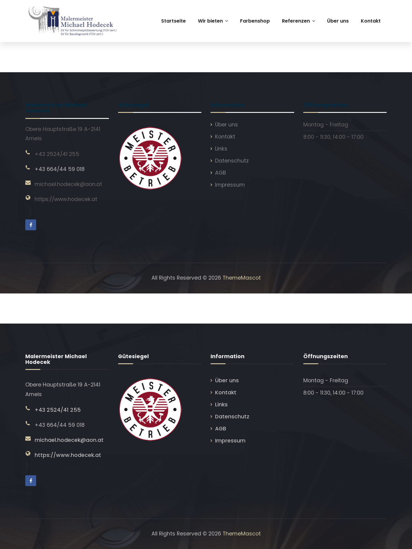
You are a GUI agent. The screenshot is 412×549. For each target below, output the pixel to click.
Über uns (226, 124)
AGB (220, 172)
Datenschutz (232, 160)
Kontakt (225, 136)
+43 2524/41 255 (57, 154)
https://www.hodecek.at (66, 199)
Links (221, 148)
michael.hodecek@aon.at (68, 184)
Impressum (230, 184)
